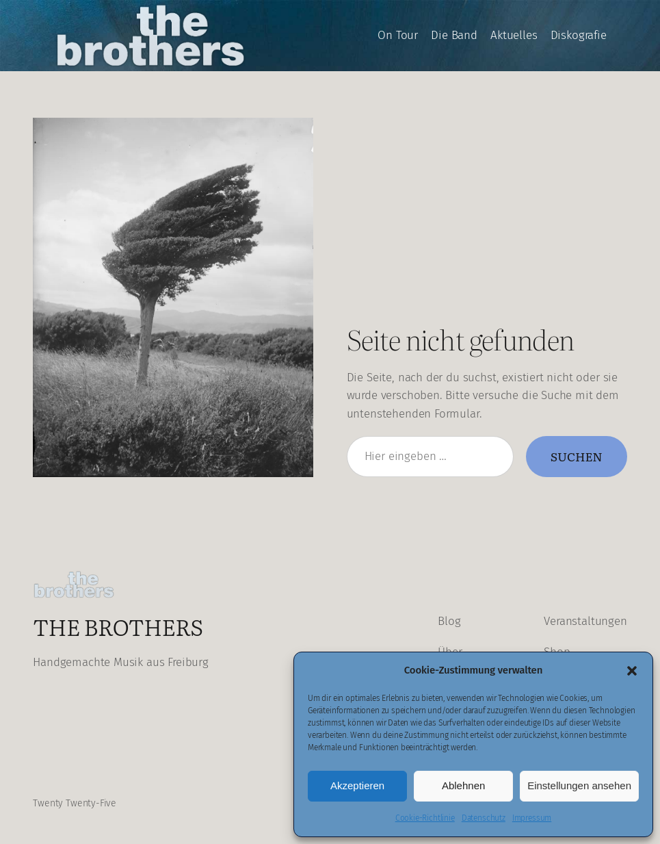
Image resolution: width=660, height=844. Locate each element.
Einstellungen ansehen (579, 785)
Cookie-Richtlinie (425, 818)
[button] (632, 671)
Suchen (577, 456)
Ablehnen (463, 785)
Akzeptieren (357, 785)
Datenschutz (483, 818)
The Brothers (117, 626)
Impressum (531, 818)
